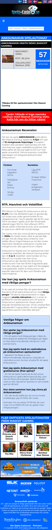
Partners (37, 525)
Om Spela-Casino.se (20, 525)
